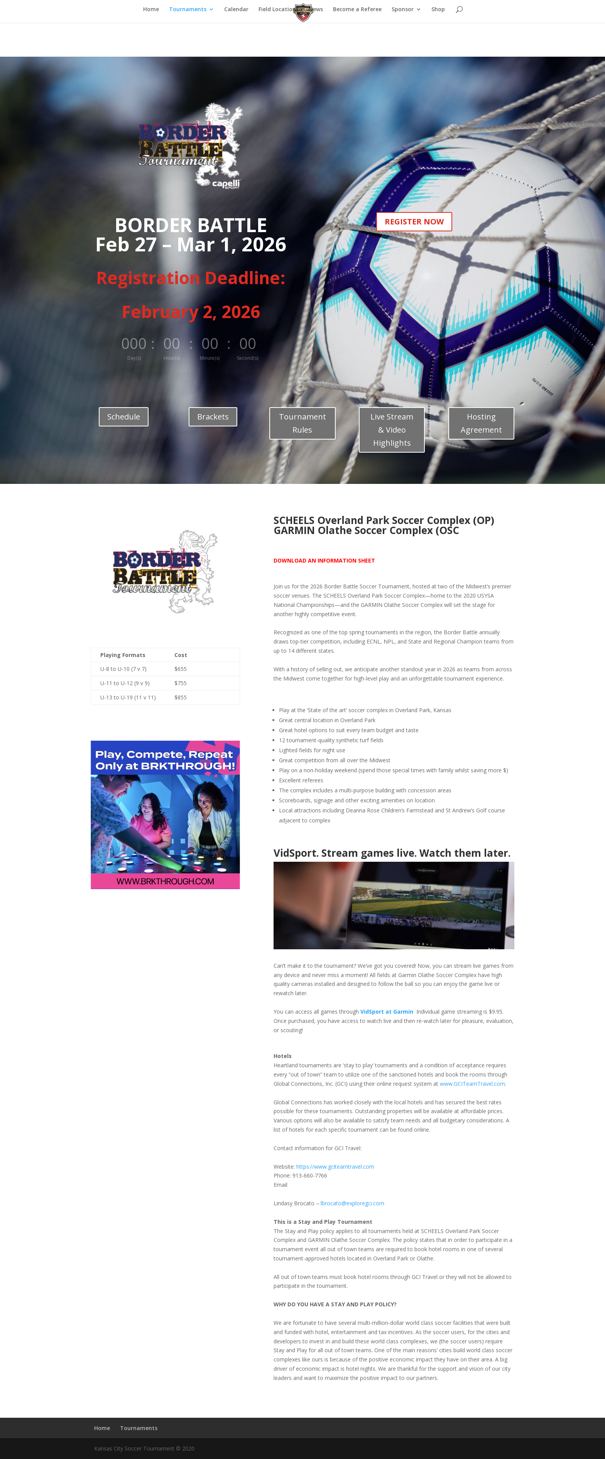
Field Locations (279, 10)
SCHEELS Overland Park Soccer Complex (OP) (384, 520)
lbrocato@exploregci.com (352, 1203)
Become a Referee (357, 10)
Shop (438, 10)
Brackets (213, 416)
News (316, 10)
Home (151, 10)
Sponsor (403, 10)
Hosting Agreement (481, 423)
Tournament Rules (302, 423)
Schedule (123, 416)
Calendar (236, 10)
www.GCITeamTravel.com (472, 1083)
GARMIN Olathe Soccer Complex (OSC (366, 530)
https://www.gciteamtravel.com (335, 1166)
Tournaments (187, 10)
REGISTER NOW (414, 221)
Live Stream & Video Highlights (391, 429)
